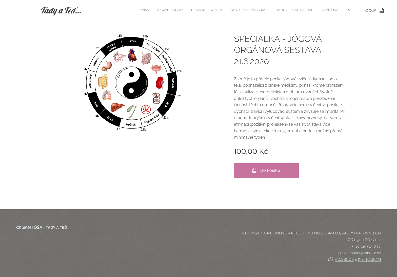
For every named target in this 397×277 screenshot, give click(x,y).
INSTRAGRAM (369, 259)
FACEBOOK (344, 259)
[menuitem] (285, 10)
